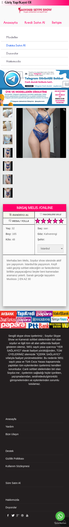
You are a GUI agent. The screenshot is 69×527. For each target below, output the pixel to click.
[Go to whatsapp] (60, 516)
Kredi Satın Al (35, 22)
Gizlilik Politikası (15, 458)
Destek (10, 451)
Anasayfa (10, 22)
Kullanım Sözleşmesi (17, 466)
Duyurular (12, 53)
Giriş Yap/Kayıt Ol (17, 2)
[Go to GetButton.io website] (60, 523)
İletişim (57, 22)
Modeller (12, 37)
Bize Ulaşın (12, 434)
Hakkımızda (13, 61)
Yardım (10, 426)
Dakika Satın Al (15, 45)
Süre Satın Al (13, 483)
